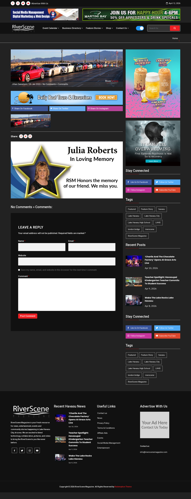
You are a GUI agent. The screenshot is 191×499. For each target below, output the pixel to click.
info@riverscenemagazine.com (153, 452)
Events (100, 438)
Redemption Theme (123, 487)
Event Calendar (51, 28)
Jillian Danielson (19, 84)
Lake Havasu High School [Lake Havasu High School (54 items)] (139, 222)
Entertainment (103, 448)
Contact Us (122, 28)
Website (22, 255)
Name (21, 241)
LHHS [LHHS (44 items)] (158, 222)
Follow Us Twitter (166, 182)
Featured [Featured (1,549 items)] (132, 209)
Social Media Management (108, 443)
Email (71, 241)
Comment (23, 276)
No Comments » (50, 84)
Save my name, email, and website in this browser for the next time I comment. (59, 270)
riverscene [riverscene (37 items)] (149, 229)
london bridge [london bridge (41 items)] (134, 229)
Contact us (102, 413)
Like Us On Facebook (139, 182)
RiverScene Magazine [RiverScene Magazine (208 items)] (137, 236)
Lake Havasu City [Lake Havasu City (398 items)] (152, 216)
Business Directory (72, 28)
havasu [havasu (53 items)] (162, 209)
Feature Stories (94, 28)
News (99, 418)
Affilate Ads (102, 433)
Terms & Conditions (106, 428)
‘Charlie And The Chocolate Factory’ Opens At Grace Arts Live (160, 260)
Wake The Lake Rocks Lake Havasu (80, 457)
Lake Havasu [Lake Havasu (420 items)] (133, 216)
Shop (109, 28)
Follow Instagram (137, 190)
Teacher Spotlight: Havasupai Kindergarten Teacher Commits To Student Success (162, 280)
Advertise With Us (39, 3)
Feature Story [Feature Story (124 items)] (147, 209)
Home (175, 38)
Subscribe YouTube (167, 190)
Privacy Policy (103, 423)
